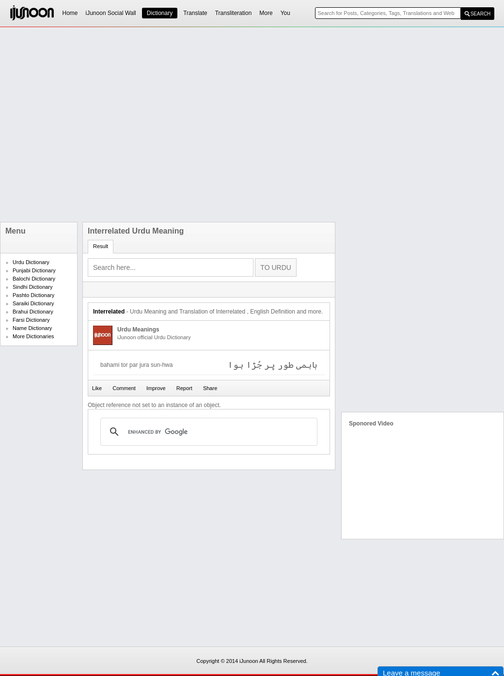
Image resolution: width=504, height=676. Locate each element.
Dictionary (160, 13)
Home (70, 13)
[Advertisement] (109, 124)
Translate (195, 13)
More (265, 13)
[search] (207, 432)
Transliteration (233, 13)
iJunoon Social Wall (111, 13)
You (285, 13)
